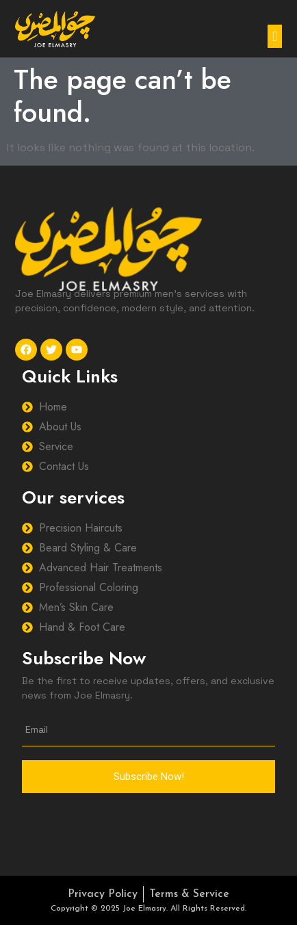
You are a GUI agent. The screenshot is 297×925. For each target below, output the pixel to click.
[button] (275, 36)
